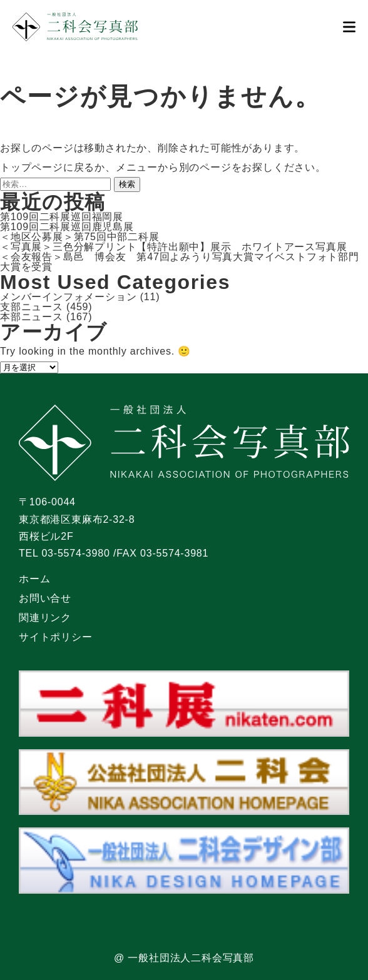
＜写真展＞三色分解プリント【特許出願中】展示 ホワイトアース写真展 (173, 246)
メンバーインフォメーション (68, 296)
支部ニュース (31, 306)
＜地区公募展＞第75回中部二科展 (80, 236)
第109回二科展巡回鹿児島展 (67, 226)
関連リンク (45, 617)
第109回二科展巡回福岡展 (61, 216)
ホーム (34, 578)
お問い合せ (45, 598)
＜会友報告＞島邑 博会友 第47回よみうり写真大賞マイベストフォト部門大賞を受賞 (179, 261)
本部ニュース (31, 316)
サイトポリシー (56, 637)
